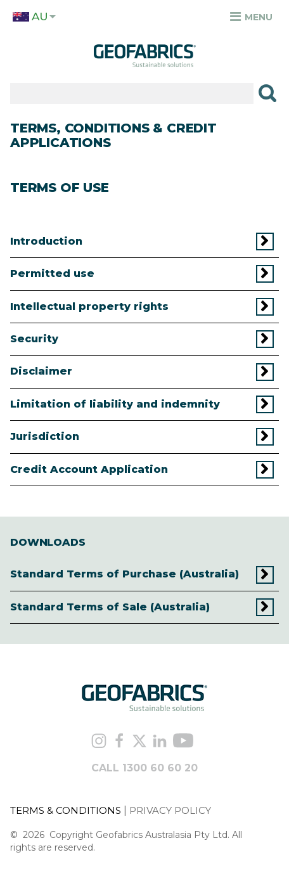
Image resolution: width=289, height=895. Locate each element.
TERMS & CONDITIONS (65, 810)
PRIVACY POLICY (170, 810)
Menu (251, 17)
